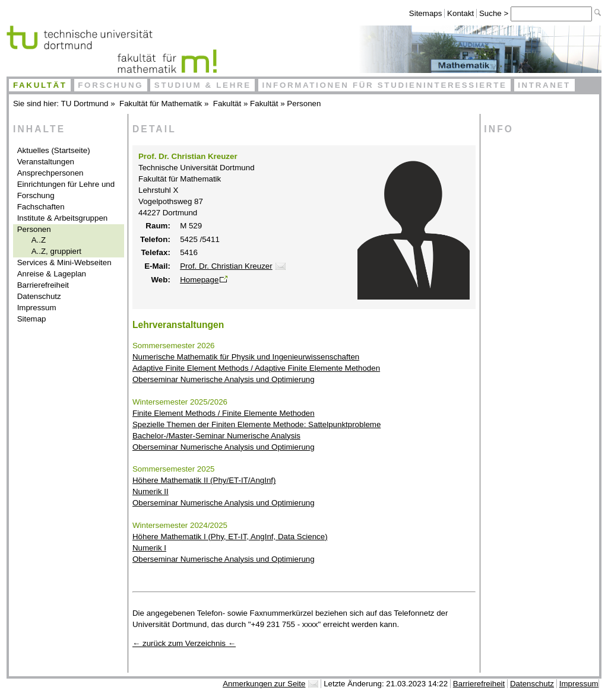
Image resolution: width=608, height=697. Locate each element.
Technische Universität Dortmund (196, 167)
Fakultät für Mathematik (160, 103)
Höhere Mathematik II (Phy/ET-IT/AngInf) (204, 480)
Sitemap (31, 318)
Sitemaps (425, 13)
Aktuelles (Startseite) (53, 150)
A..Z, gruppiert (56, 251)
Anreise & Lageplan (51, 273)
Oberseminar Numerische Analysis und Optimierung (223, 379)
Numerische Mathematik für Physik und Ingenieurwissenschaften (245, 356)
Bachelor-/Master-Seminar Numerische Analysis (216, 435)
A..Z (38, 239)
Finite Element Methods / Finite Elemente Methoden (223, 413)
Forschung (110, 85)
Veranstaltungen (45, 161)
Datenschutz (39, 296)
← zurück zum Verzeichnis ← (184, 643)
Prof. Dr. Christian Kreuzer (226, 266)
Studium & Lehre (202, 85)
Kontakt (460, 13)
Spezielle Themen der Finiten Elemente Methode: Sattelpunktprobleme (256, 424)
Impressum (36, 307)
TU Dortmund (85, 103)
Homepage (199, 279)
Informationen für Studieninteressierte (384, 85)
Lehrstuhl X (158, 190)
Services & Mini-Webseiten (64, 262)
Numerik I (149, 547)
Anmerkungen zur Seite (264, 683)
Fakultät (40, 85)
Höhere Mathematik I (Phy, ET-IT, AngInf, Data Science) (230, 536)
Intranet (544, 85)
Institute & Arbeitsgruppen (62, 218)
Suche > (495, 13)
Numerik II (150, 491)
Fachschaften (41, 206)
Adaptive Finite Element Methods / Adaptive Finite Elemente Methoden (256, 368)
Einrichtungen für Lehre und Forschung (66, 190)
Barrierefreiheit (43, 285)
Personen (304, 103)
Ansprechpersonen (50, 172)
